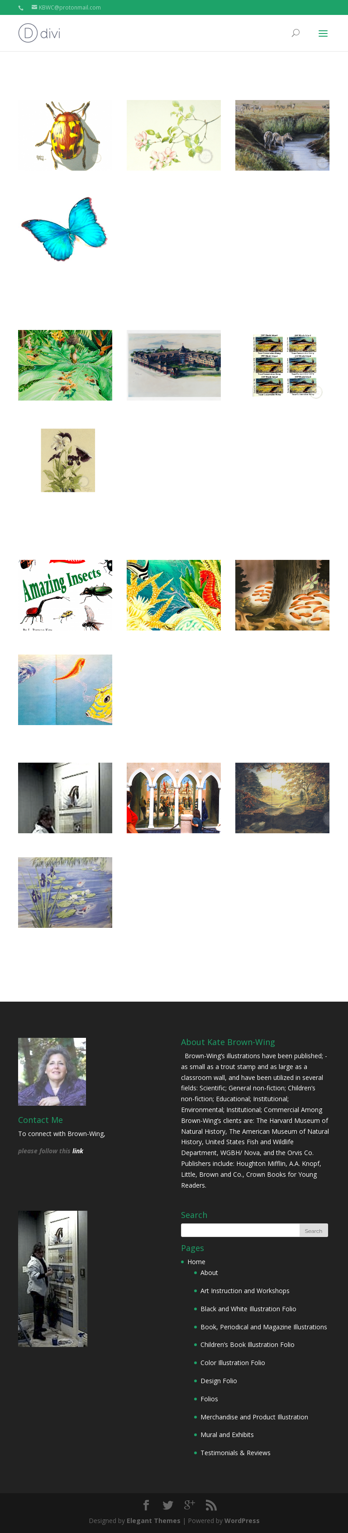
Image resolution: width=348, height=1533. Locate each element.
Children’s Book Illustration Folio (247, 1344)
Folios (209, 1399)
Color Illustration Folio (232, 1362)
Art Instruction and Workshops (245, 1290)
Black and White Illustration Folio (248, 1308)
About (209, 1272)
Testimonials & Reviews (235, 1452)
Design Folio (218, 1380)
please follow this (45, 1150)
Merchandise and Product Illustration (254, 1417)
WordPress (242, 1520)
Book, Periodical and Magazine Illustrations (263, 1327)
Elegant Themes (154, 1520)
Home (196, 1261)
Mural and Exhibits (227, 1434)
